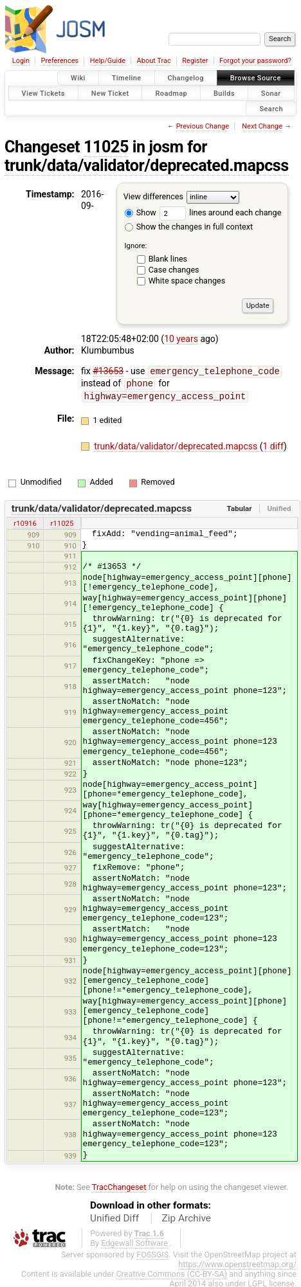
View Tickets (43, 93)
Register (195, 61)
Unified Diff (114, 1216)
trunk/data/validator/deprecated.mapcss (147, 165)
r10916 (25, 521)
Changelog (186, 78)
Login (21, 61)
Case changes (174, 269)
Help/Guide (107, 61)
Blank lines (168, 259)
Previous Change (202, 126)
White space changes (187, 280)
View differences (153, 197)
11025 (106, 147)
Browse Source (255, 78)
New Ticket (110, 93)
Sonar (271, 93)
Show (140, 212)
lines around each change (220, 212)
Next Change (262, 126)
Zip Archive (186, 1216)
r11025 (62, 521)
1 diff (273, 444)
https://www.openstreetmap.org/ (237, 1262)
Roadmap (171, 93)
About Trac (154, 61)
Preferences (59, 61)
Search (271, 108)
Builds (224, 93)
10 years (181, 339)
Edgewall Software (134, 1241)
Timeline (126, 78)
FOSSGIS (152, 1252)
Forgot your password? (255, 61)
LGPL (257, 1281)
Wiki (78, 78)
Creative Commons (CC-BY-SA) (171, 1272)
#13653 (108, 371)
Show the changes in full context (189, 226)
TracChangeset (119, 1185)
